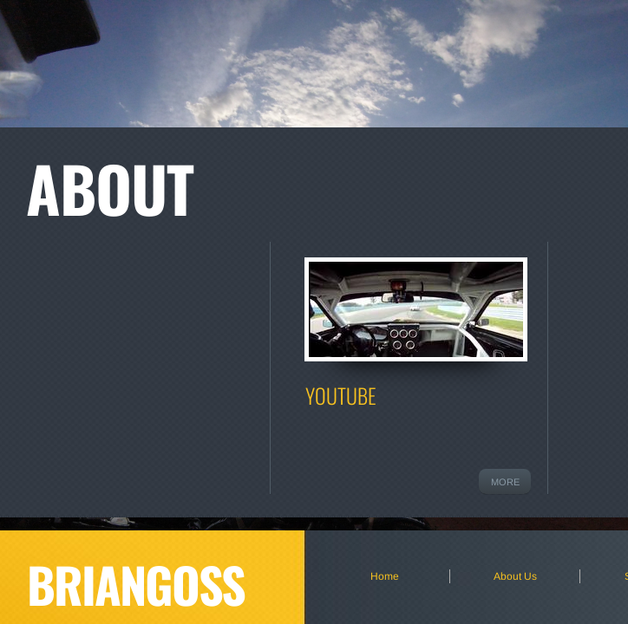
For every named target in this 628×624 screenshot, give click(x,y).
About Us (515, 576)
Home (384, 576)
